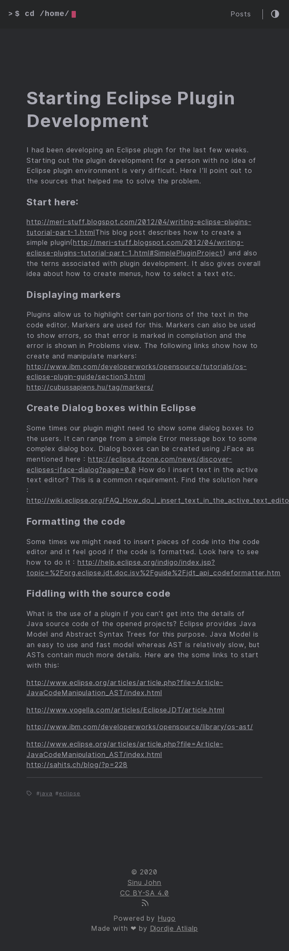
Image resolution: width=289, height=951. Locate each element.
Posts (240, 14)
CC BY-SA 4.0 (144, 893)
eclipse (69, 793)
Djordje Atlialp (174, 928)
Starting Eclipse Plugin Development (131, 110)
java (46, 793)
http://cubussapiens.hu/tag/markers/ (90, 387)
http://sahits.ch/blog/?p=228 (77, 765)
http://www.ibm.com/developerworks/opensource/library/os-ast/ (140, 727)
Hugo (167, 918)
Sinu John (145, 883)
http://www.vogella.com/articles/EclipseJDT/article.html (126, 710)
